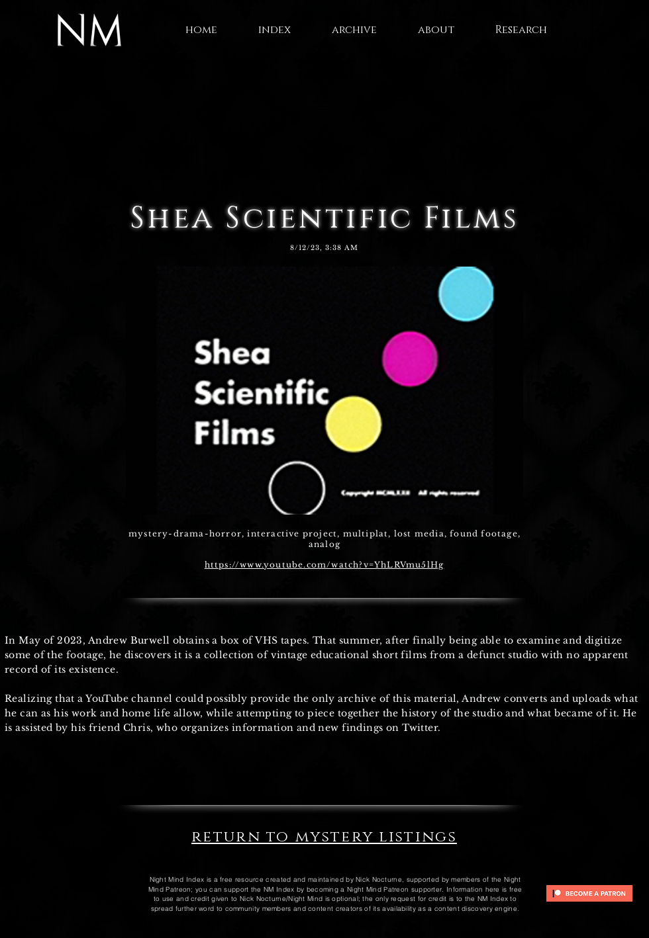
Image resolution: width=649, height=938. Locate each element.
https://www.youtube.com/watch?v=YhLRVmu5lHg (324, 565)
